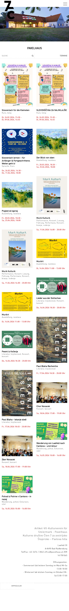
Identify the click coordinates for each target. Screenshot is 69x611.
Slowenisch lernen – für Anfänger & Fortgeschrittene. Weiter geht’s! (16, 161)
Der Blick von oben (45, 158)
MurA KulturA (43, 218)
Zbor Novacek (8, 458)
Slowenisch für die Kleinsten (15, 110)
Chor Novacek (43, 391)
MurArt (40, 261)
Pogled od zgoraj (10, 211)
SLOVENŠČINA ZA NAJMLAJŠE (51, 110)
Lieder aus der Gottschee (48, 298)
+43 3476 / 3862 (36, 574)
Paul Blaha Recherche (47, 366)
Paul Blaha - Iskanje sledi (14, 433)
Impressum (16, 607)
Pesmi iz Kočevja (10, 352)
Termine (63, 56)
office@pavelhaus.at (53, 574)
